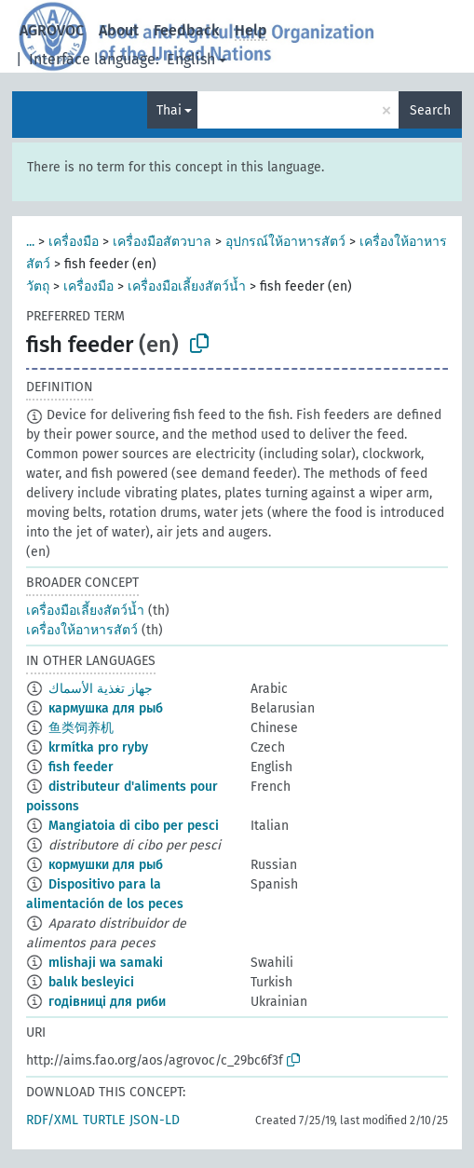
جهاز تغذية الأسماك (100, 689)
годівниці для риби (107, 1002)
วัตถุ (37, 286)
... (30, 242)
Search (430, 110)
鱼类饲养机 (81, 728)
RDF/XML (52, 1120)
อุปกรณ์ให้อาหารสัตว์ (285, 242)
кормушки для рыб (105, 865)
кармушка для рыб (105, 708)
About (119, 30)
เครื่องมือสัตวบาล (162, 242)
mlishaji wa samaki (105, 963)
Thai (169, 110)
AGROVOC (52, 30)
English (191, 59)
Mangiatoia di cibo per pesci (133, 826)
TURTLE (104, 1120)
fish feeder (81, 767)
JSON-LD (154, 1120)
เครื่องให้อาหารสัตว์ (82, 630)
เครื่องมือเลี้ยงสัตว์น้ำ (187, 286)
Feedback (187, 30)
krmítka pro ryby (98, 747)
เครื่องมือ (73, 242)
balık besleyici (91, 982)
